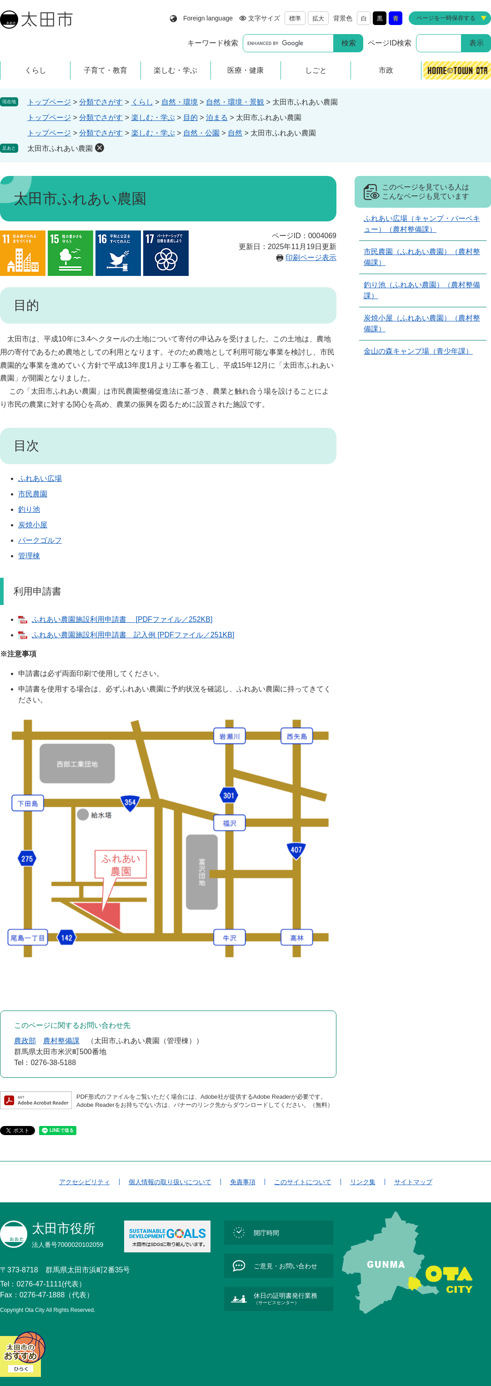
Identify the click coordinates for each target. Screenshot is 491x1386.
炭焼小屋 (32, 525)
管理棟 (29, 556)
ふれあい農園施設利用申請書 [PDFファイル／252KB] (122, 619)
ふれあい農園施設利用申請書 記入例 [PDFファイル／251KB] (133, 635)
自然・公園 (201, 133)
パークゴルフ (40, 540)
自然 (235, 133)
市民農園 (32, 494)
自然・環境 (179, 102)
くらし (142, 102)
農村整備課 (61, 1041)
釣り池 (29, 509)
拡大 (318, 18)
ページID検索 (389, 43)
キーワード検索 (212, 43)
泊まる (217, 117)
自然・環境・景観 (235, 102)
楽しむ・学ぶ (153, 117)
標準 (295, 18)
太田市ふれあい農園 (60, 148)
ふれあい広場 (40, 478)
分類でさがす (101, 102)
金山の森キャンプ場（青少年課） (418, 351)
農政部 (25, 1041)
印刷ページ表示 (311, 257)
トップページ (49, 102)
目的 (190, 117)
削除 (99, 147)
